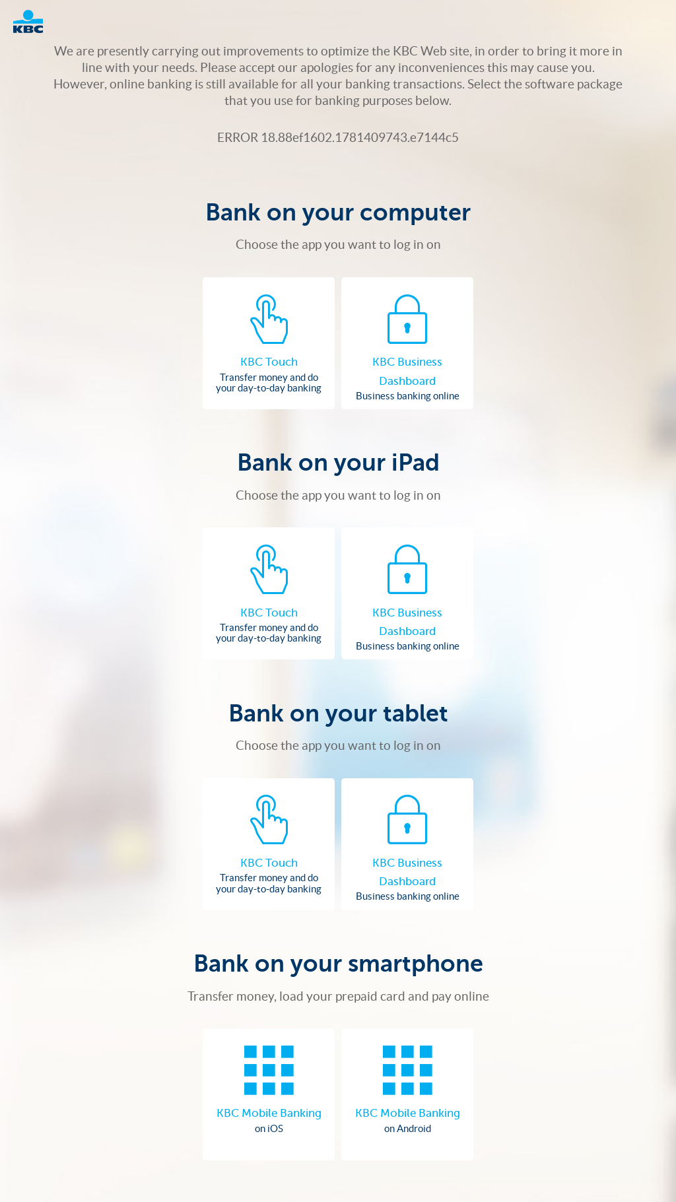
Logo (34, 21)
